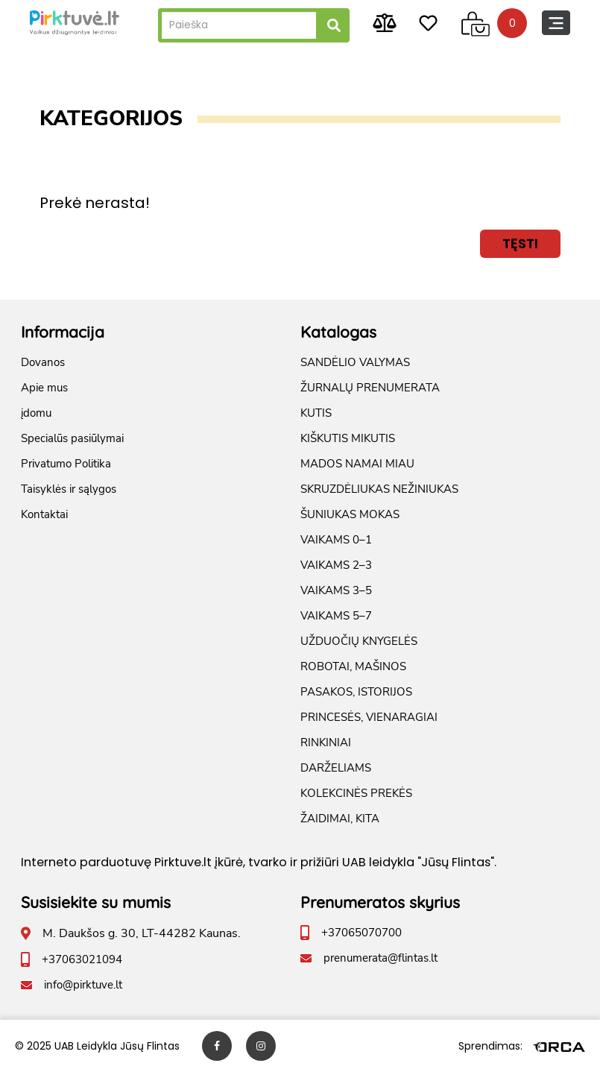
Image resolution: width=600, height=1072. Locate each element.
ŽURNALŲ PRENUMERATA (370, 387)
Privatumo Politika (66, 463)
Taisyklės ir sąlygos (68, 489)
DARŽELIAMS (335, 767)
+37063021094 (82, 959)
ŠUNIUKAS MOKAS (350, 514)
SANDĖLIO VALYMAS (355, 362)
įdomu (36, 413)
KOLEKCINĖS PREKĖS (356, 793)
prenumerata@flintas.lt (380, 957)
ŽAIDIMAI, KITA (339, 818)
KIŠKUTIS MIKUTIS (347, 438)
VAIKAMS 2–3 (336, 565)
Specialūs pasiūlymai (72, 438)
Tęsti (520, 243)
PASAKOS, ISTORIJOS (356, 691)
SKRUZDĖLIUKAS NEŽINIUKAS (379, 489)
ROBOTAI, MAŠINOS (353, 666)
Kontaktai (44, 514)
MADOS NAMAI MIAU (357, 463)
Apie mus (44, 387)
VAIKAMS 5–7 (336, 615)
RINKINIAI (325, 742)
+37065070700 (361, 932)
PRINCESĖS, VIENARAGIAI (369, 717)
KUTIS (316, 413)
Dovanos (43, 362)
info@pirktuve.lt (83, 984)
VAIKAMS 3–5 (336, 590)
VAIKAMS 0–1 (336, 539)
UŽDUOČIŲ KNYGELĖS (358, 641)
